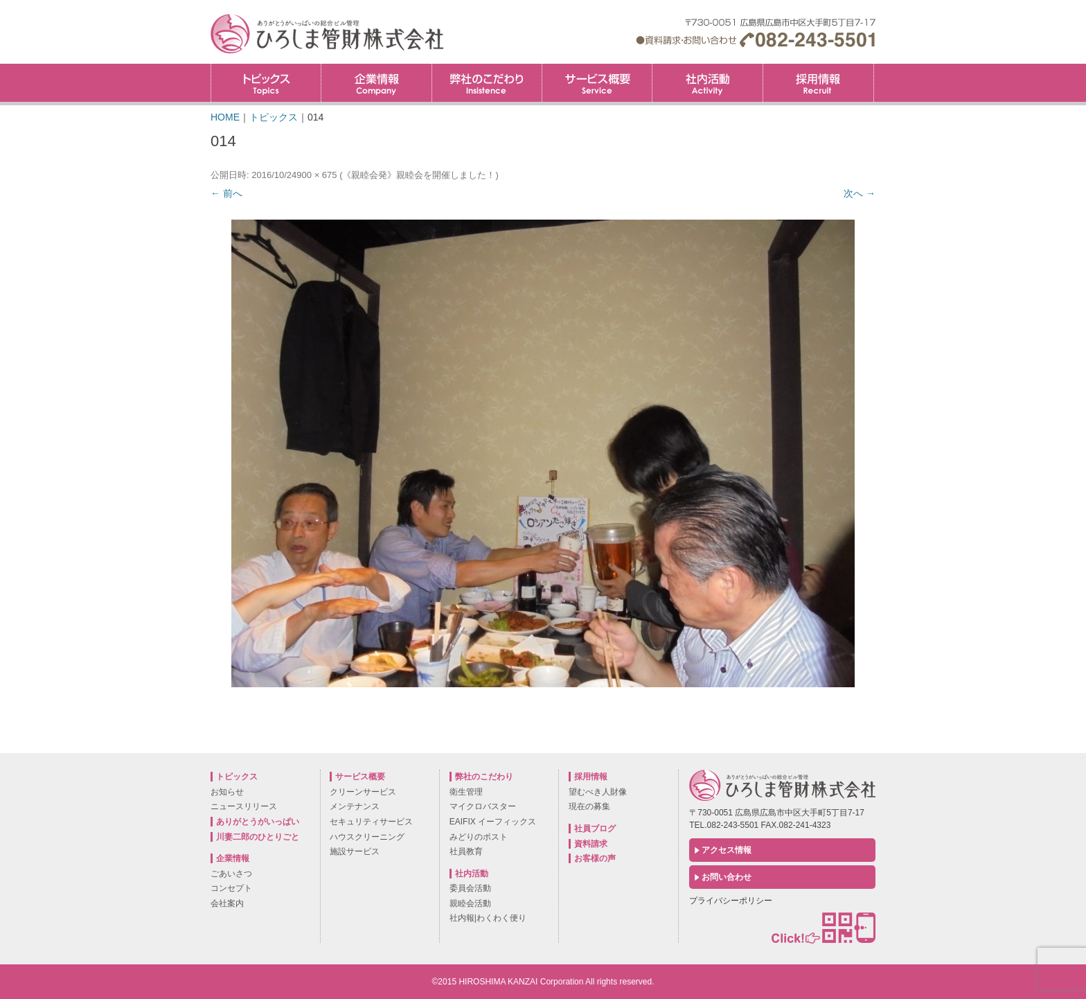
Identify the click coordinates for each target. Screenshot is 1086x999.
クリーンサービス (363, 792)
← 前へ (226, 193)
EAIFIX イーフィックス (492, 821)
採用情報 (873, 68)
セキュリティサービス (371, 821)
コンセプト (231, 888)
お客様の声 (595, 858)
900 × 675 (316, 175)
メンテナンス (355, 806)
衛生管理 (466, 792)
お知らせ (227, 792)
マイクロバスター (482, 806)
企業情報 (376, 83)
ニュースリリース (244, 806)
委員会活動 (470, 888)
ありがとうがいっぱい (257, 821)
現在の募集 (589, 806)
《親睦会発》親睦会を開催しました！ (418, 175)
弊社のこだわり (486, 83)
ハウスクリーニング (367, 837)
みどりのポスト (478, 837)
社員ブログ (595, 828)
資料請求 (590, 844)
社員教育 (466, 851)
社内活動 (707, 83)
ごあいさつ (231, 873)
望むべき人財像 (598, 792)
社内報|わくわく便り (487, 918)
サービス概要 (597, 83)
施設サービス (355, 851)
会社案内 (227, 903)
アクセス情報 (726, 850)
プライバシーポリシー (730, 900)
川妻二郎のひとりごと (257, 837)
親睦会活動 (470, 903)
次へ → (859, 193)
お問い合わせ (726, 877)
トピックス (266, 83)
